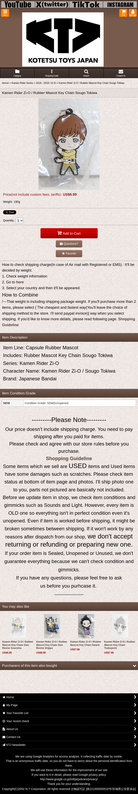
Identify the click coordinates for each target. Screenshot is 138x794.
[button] (5, 13)
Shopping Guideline (69, 458)
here (20, 282)
